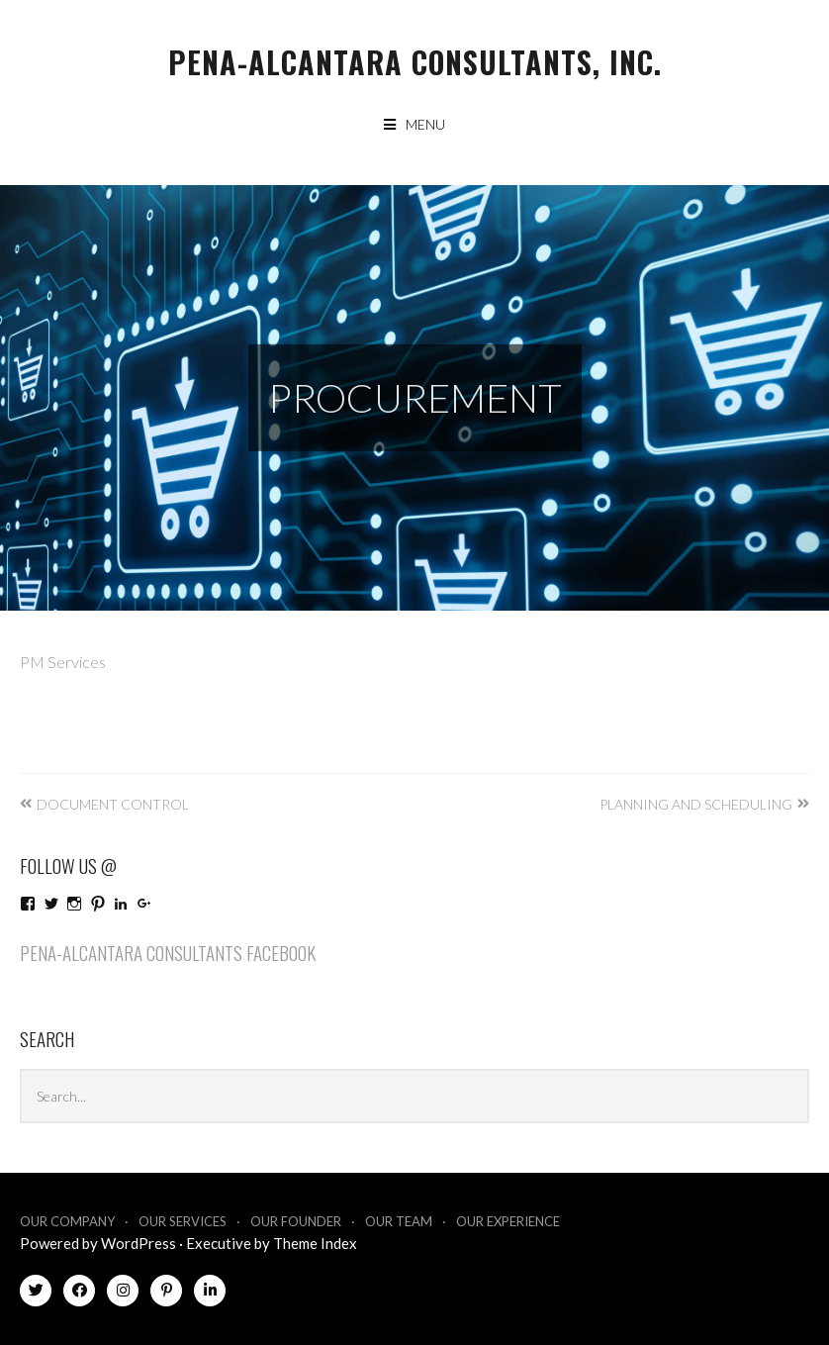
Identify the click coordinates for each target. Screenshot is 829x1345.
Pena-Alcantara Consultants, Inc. (415, 62)
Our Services (182, 1221)
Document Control (113, 804)
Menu (425, 124)
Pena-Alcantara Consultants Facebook (168, 952)
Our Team (398, 1221)
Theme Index (315, 1243)
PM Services (63, 661)
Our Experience (508, 1221)
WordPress (138, 1243)
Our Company (67, 1221)
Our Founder (295, 1221)
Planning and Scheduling (695, 804)
